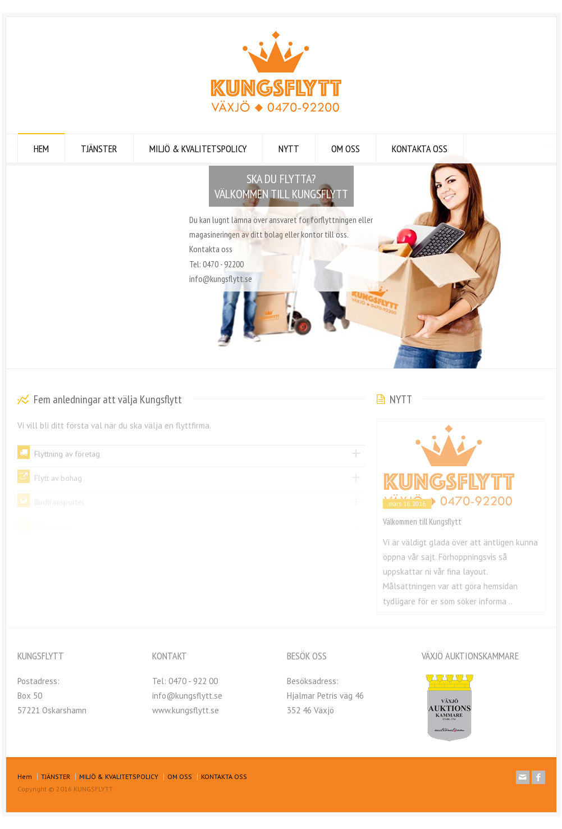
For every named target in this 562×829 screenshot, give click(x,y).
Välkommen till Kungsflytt (422, 521)
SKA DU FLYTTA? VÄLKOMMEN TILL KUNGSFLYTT (281, 186)
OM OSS (345, 148)
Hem (24, 776)
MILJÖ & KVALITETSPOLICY (197, 148)
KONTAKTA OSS (419, 148)
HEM (41, 148)
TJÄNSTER (99, 148)
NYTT (288, 148)
